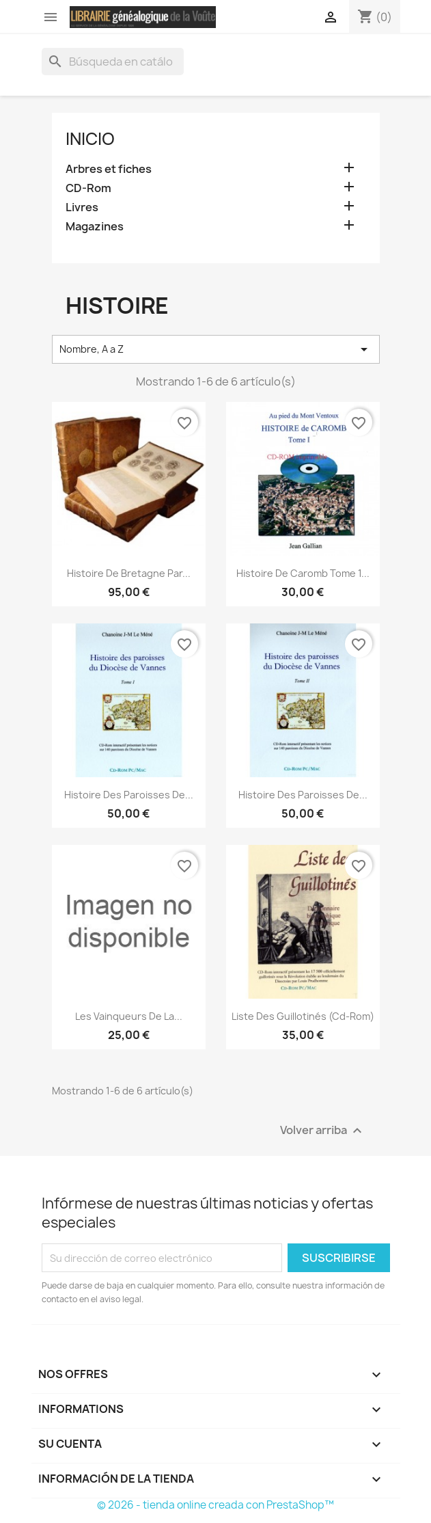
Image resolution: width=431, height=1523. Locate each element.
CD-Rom (88, 188)
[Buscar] (113, 61)
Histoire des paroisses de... (128, 794)
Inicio (90, 138)
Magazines (95, 226)
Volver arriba (322, 1131)
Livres (82, 207)
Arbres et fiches (109, 169)
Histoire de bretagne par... (129, 573)
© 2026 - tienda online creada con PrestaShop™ (215, 1505)
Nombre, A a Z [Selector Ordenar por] (215, 349)
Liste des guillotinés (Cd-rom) (303, 1016)
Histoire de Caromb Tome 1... (303, 573)
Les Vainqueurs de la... (128, 1016)
